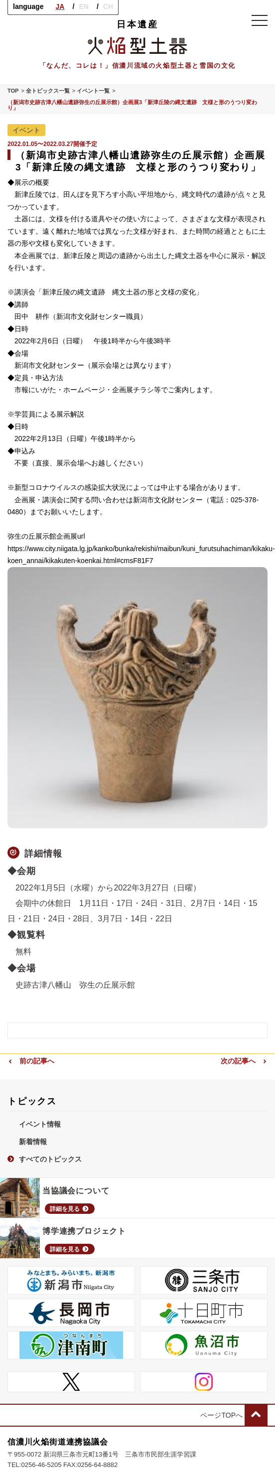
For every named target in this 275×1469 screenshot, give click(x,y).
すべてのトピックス (44, 1159)
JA (59, 6)
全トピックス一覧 (48, 91)
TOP (12, 91)
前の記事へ (30, 1060)
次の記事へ (244, 1060)
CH (108, 6)
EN (83, 6)
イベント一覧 (93, 91)
